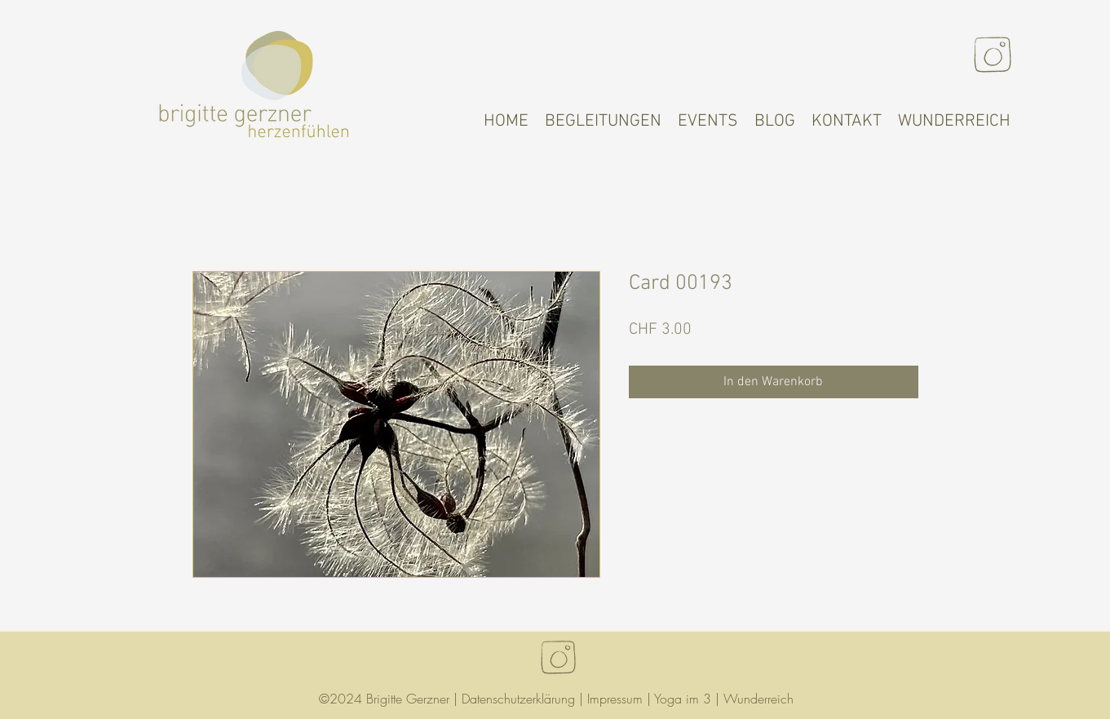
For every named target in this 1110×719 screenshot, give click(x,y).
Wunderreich (758, 699)
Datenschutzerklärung (518, 699)
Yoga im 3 (682, 699)
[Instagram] (992, 54)
